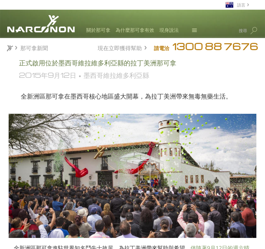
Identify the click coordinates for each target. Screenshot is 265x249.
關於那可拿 (98, 30)
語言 (241, 5)
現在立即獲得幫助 (120, 47)
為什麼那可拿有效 (135, 30)
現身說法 (169, 30)
